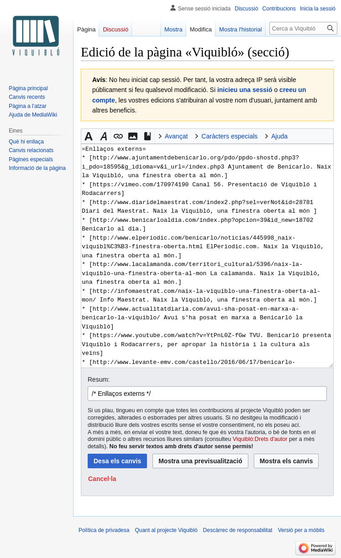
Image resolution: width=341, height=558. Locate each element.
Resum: (99, 379)
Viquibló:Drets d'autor (260, 439)
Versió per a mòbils (301, 530)
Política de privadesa (104, 530)
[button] (88, 136)
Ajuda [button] (279, 136)
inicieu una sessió (245, 89)
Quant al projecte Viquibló (166, 530)
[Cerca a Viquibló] (303, 28)
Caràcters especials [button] (229, 136)
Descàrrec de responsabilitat (238, 530)
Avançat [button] (176, 136)
